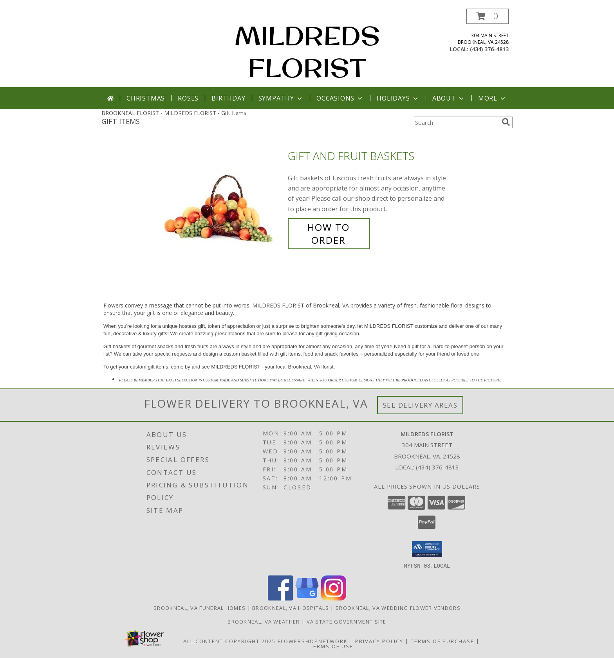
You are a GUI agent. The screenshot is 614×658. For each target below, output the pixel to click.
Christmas (145, 98)
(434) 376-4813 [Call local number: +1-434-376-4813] (489, 49)
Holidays (398, 98)
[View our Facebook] (280, 598)
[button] (487, 16)
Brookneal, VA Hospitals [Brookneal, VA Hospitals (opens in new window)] (290, 607)
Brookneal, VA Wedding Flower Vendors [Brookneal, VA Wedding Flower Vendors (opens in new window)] (398, 607)
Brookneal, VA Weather (264, 621)
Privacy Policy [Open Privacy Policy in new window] (379, 640)
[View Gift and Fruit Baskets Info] (224, 198)
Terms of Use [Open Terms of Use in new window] (331, 645)
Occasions (340, 98)
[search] (506, 122)
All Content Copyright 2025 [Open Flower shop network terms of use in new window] (229, 640)
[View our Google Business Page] (307, 598)
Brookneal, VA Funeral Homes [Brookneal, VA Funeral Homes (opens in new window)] (200, 607)
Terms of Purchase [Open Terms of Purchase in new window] (442, 640)
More (492, 98)
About (448, 98)
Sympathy (280, 98)
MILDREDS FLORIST (307, 52)
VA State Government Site (346, 621)
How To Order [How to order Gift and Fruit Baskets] (328, 233)
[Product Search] (456, 122)
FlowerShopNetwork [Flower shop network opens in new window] (313, 640)
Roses (188, 98)
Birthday (228, 98)
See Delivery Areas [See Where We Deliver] (420, 405)
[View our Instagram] (333, 598)
